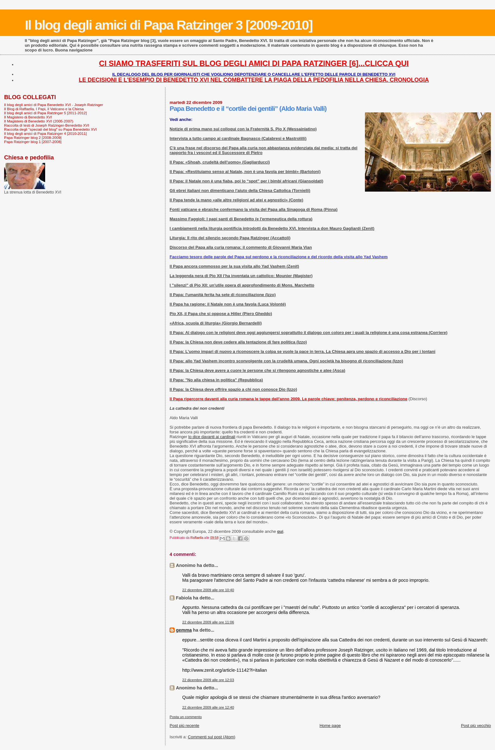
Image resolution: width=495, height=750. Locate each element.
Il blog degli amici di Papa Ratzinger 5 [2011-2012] (45, 113)
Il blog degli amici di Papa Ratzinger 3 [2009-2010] (168, 25)
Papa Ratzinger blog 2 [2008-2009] (33, 137)
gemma (184, 630)
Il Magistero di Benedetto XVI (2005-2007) (38, 121)
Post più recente (184, 725)
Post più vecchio (476, 725)
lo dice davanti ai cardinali (212, 436)
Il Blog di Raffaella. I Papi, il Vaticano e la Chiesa (44, 109)
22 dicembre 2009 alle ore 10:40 (208, 590)
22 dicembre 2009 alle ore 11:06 (208, 622)
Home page (330, 725)
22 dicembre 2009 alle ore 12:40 (208, 707)
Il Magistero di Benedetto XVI (28, 117)
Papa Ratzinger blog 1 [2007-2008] (33, 142)
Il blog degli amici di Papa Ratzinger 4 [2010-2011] (45, 133)
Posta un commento (186, 717)
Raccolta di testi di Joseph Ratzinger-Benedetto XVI (46, 125)
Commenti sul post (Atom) (211, 737)
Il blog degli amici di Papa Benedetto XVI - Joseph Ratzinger (53, 105)
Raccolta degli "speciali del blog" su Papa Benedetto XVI (50, 129)
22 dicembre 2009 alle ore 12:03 (208, 680)
